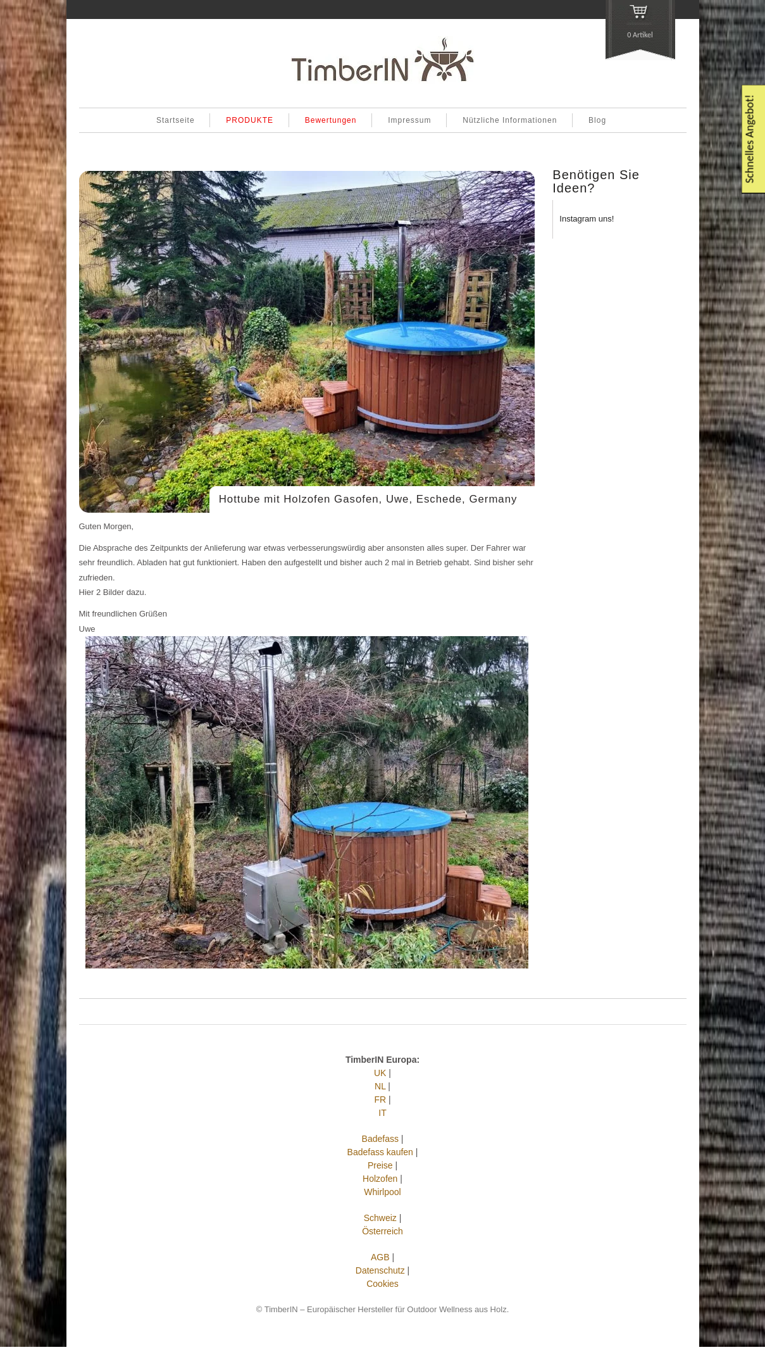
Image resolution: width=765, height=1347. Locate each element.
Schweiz (380, 1218)
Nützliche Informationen (510, 120)
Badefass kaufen (380, 1152)
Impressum (409, 120)
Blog (597, 120)
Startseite (175, 120)
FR (380, 1099)
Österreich (382, 1231)
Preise (380, 1165)
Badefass (380, 1139)
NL (380, 1086)
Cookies (382, 1284)
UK (380, 1073)
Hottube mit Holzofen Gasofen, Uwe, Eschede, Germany (368, 499)
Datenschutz (380, 1270)
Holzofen (380, 1179)
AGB (380, 1257)
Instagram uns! (586, 218)
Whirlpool (382, 1192)
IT (382, 1113)
